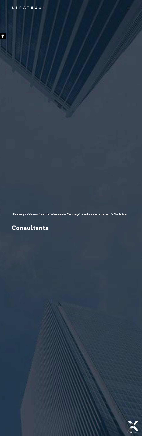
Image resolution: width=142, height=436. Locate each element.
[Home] (17, 7)
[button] (3, 36)
